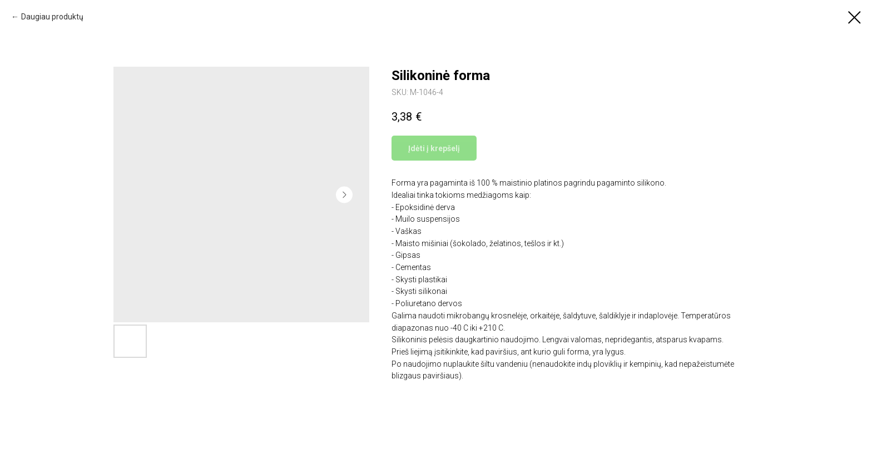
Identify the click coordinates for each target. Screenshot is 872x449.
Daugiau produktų (52, 16)
